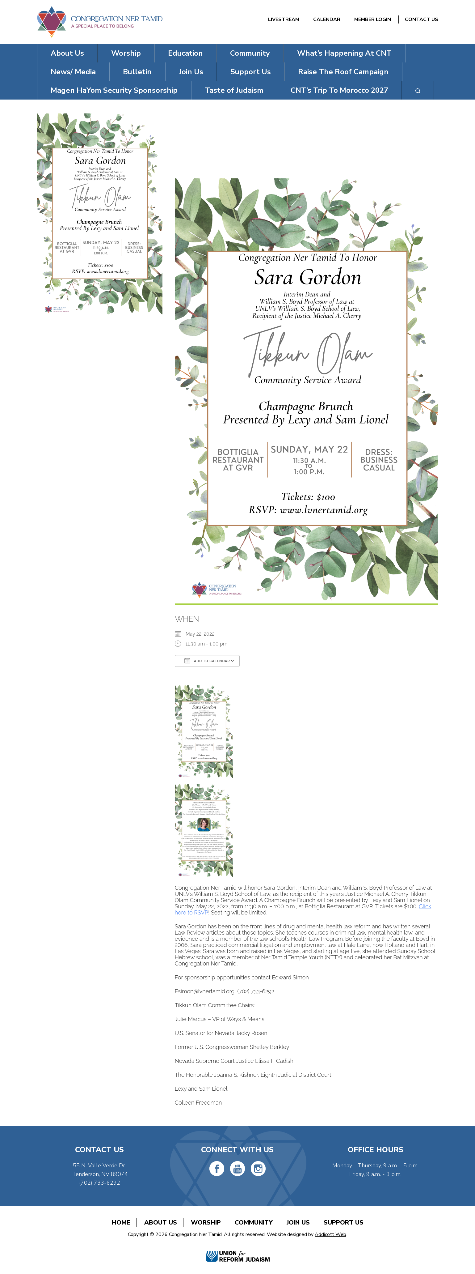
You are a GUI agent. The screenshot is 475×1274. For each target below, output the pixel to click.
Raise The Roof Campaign (343, 72)
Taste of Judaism (234, 90)
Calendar (326, 19)
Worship (126, 53)
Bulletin (137, 72)
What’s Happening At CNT (344, 53)
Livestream (283, 19)
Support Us (250, 72)
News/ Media (73, 72)
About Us (67, 53)
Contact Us (421, 19)
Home (121, 1222)
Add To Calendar (207, 660)
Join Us (191, 72)
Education (185, 53)
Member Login (372, 19)
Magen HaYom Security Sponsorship (114, 90)
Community (250, 53)
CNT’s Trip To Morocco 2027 (339, 90)
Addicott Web (330, 1234)
